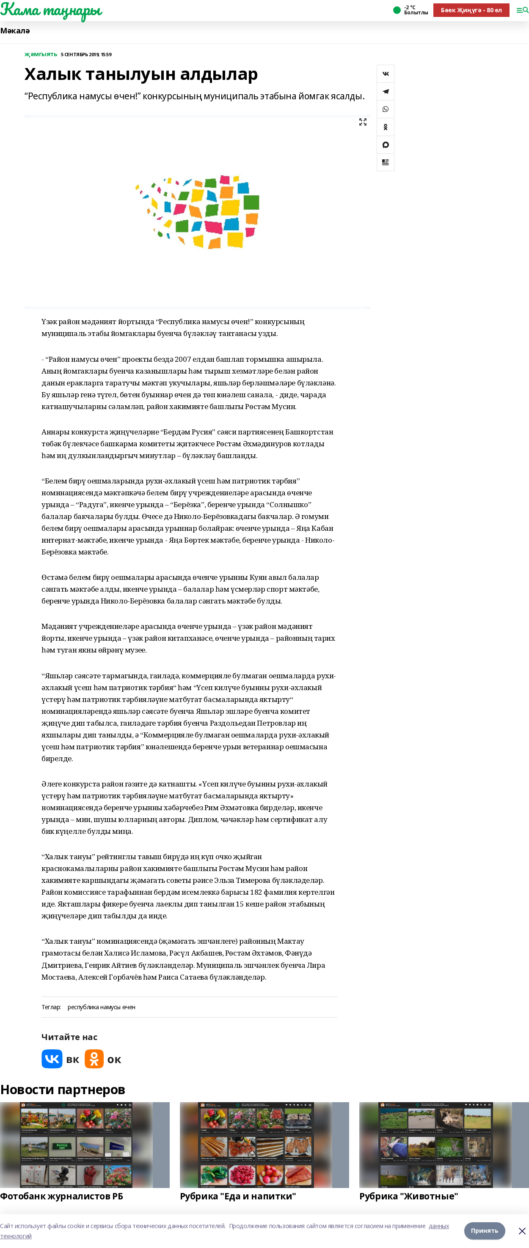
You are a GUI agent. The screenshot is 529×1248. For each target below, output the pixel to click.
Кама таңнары (50, 9)
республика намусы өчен (101, 1007)
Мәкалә (15, 30)
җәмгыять (41, 54)
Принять (485, 1231)
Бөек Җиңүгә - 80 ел (471, 10)
